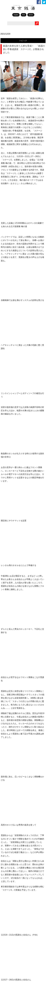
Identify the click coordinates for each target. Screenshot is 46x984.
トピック (23, 41)
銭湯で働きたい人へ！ (14, 737)
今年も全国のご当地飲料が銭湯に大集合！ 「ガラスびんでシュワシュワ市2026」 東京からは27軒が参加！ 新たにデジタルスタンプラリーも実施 (27, 763)
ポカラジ (8, 634)
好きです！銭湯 (11, 646)
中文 (23, 14)
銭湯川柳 (8, 720)
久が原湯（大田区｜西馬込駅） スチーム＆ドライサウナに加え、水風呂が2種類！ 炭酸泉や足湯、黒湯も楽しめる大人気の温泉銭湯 (27, 775)
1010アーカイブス (12, 691)
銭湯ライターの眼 (12, 640)
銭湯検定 (8, 731)
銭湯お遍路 (9, 714)
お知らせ (8, 703)
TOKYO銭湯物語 (11, 628)
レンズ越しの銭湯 (12, 651)
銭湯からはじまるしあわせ (15, 697)
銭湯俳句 (8, 726)
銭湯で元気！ (10, 657)
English (16, 14)
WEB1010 (9, 617)
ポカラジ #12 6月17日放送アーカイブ (22, 785)
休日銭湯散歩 (10, 669)
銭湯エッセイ (10, 663)
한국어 (31, 14)
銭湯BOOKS (10, 674)
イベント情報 (10, 708)
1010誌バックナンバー (14, 680)
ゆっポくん (9, 686)
